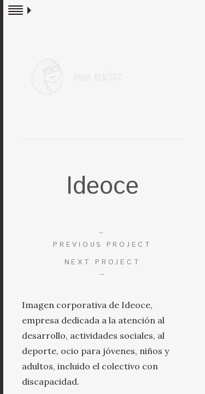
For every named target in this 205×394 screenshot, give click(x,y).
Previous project (102, 238)
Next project (102, 268)
